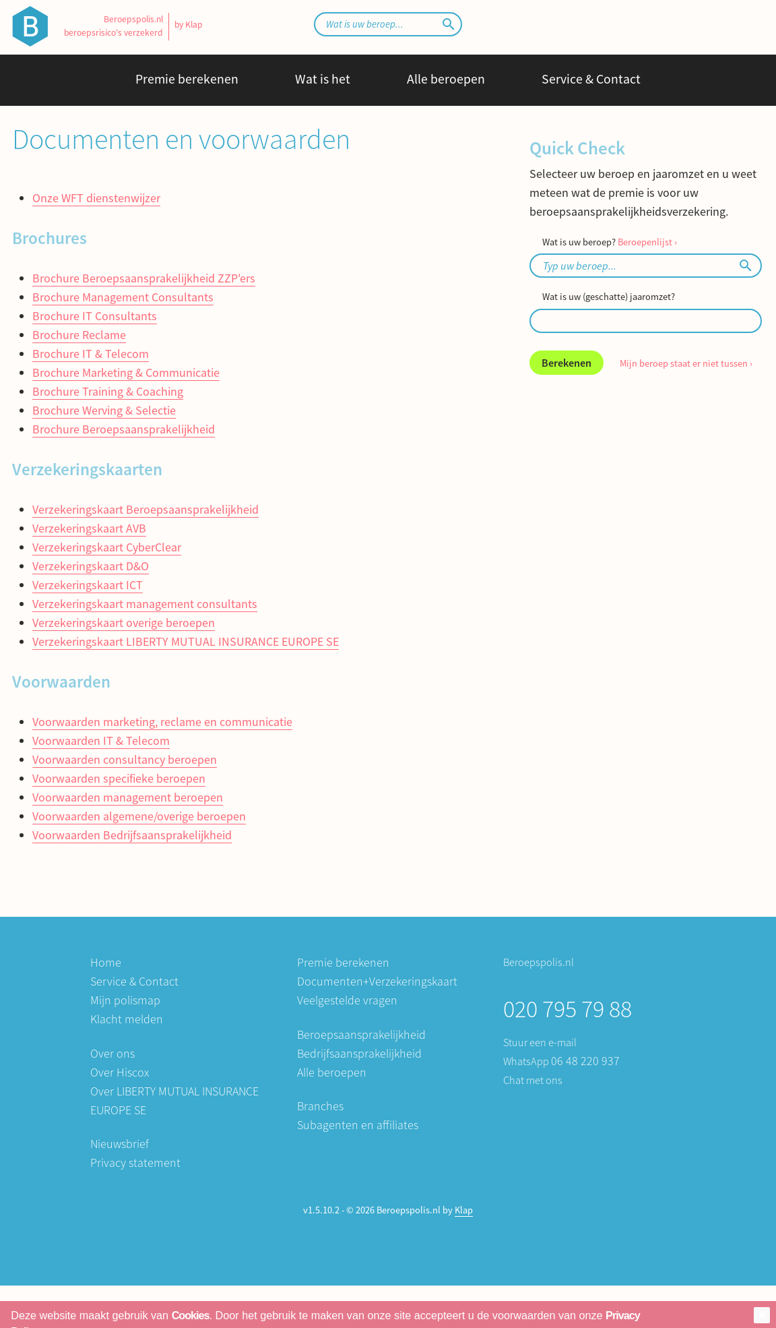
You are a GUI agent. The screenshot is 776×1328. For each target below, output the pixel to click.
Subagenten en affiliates (357, 1125)
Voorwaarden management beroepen (127, 797)
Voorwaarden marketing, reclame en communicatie (162, 721)
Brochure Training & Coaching (107, 391)
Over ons (112, 1053)
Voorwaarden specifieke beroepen (118, 778)
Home (105, 962)
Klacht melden (126, 1019)
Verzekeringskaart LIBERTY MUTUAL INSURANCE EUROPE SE (185, 641)
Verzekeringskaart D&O (90, 566)
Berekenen (566, 362)
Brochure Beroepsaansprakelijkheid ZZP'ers (143, 278)
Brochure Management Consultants (123, 297)
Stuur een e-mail (540, 1042)
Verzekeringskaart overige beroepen (123, 622)
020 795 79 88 (567, 1009)
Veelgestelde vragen (347, 1000)
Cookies (190, 1315)
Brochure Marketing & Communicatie (126, 372)
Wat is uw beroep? (609, 242)
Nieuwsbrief (119, 1143)
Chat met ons (532, 1080)
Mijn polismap (125, 1000)
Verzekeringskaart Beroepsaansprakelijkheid (145, 509)
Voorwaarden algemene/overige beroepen (139, 816)
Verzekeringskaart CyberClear (106, 547)
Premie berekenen (186, 79)
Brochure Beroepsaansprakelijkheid (123, 429)
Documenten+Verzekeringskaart (377, 981)
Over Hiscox (119, 1072)
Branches (320, 1106)
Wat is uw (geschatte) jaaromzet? (608, 297)
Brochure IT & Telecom (90, 353)
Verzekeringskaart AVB (89, 528)
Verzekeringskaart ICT (87, 585)
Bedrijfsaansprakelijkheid (359, 1053)
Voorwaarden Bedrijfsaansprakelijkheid (132, 835)
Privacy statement (135, 1162)
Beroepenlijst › (647, 242)
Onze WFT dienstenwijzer (96, 198)
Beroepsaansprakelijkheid (361, 1034)
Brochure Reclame (79, 334)
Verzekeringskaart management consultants (144, 603)
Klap (464, 1210)
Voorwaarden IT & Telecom (101, 740)
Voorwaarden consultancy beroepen (124, 759)
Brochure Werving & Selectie (104, 410)
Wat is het (322, 79)
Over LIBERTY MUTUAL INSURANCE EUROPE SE (174, 1100)
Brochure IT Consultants (94, 316)
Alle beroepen (446, 79)
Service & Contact (591, 79)
